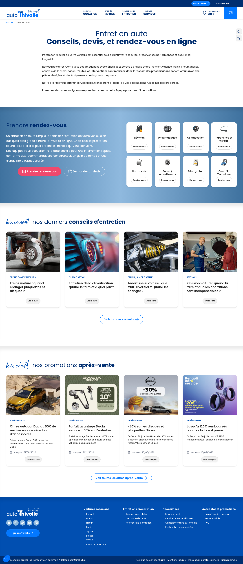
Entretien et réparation (138, 509)
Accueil (9, 22)
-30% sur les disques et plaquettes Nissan (151, 428)
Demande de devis (136, 518)
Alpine (89, 531)
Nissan (89, 522)
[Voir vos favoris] (239, 31)
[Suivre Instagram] (16, 523)
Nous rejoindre (222, 3)
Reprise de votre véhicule (179, 518)
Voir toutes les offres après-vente (122, 478)
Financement (172, 514)
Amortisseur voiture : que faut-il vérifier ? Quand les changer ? (151, 287)
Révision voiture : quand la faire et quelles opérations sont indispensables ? (210, 287)
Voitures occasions (96, 509)
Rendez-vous (139, 146)
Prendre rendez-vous (39, 171)
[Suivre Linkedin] (36, 523)
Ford (88, 527)
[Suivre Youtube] (29, 523)
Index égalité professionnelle (203, 560)
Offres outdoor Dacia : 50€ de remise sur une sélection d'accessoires (33, 430)
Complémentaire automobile (181, 522)
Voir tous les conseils (121, 319)
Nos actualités (212, 518)
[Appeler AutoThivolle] (239, 38)
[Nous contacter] (230, 13)
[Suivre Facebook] (9, 523)
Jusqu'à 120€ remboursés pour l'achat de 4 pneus (210, 428)
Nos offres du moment (217, 514)
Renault (90, 514)
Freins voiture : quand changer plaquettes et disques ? (33, 287)
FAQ (207, 522)
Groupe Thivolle (201, 3)
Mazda (89, 535)
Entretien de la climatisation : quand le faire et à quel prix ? (92, 285)
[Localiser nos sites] (211, 13)
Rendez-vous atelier (137, 514)
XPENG (89, 540)
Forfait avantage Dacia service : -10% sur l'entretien (92, 428)
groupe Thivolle (23, 533)
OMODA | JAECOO (96, 544)
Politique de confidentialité (150, 560)
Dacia (89, 518)
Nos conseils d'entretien (139, 522)
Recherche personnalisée (179, 527)
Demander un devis (84, 171)
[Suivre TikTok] (22, 523)
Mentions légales (177, 560)
